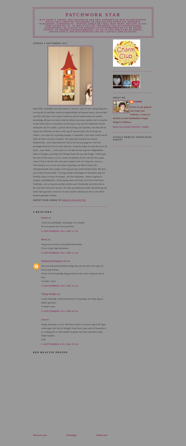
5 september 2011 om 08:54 (59, 311)
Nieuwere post (40, 435)
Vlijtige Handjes (49, 294)
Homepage (71, 435)
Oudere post (102, 435)
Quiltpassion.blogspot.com (53, 261)
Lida (43, 319)
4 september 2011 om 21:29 (59, 252)
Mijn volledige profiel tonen (131, 127)
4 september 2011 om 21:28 (59, 231)
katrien (44, 217)
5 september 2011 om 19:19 (59, 344)
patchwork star (93, 14)
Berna (44, 239)
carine (138, 102)
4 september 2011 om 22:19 (59, 285)
